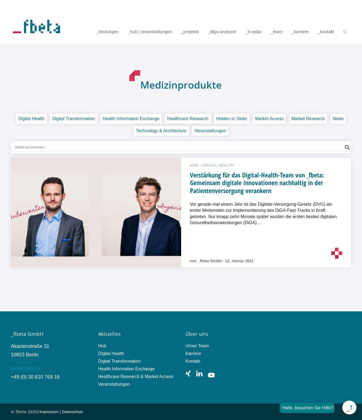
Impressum (49, 412)
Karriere (193, 353)
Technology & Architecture (161, 130)
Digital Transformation (73, 118)
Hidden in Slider (231, 118)
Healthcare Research (187, 118)
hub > (196, 165)
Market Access (269, 118)
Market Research (308, 118)
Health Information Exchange (131, 118)
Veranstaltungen (210, 130)
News (338, 118)
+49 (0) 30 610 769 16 (35, 377)
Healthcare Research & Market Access (135, 376)
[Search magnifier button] (347, 147)
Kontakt (193, 361)
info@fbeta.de (26, 368)
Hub (102, 345)
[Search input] (178, 147)
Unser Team (197, 345)
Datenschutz (72, 412)
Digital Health (31, 118)
